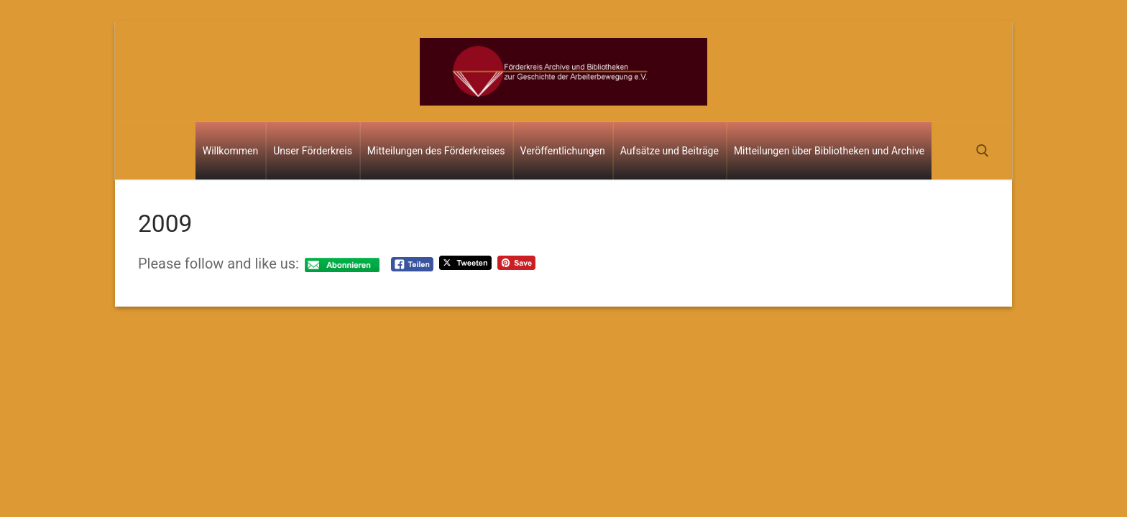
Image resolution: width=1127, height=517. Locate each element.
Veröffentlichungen (562, 151)
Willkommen (230, 151)
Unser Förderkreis (312, 151)
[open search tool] (982, 150)
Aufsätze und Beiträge (669, 151)
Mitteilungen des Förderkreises (436, 151)
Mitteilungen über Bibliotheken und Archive (829, 151)
